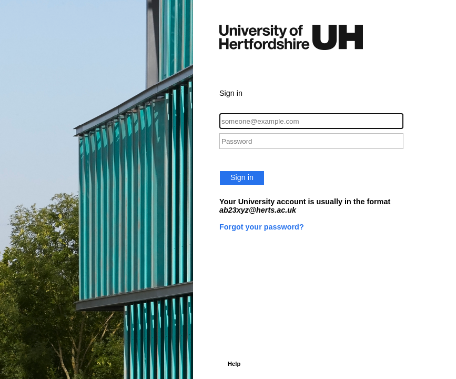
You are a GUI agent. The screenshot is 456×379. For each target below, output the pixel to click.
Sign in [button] (242, 177)
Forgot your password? (261, 227)
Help (234, 364)
